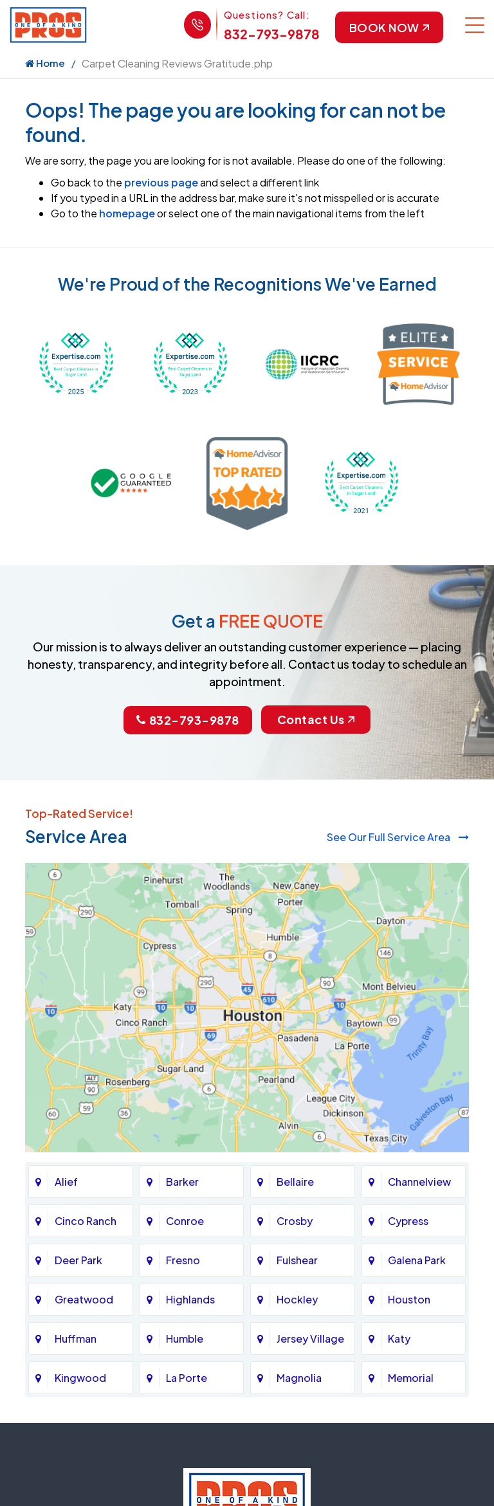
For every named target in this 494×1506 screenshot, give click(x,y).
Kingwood (80, 1377)
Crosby (295, 1221)
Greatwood (84, 1299)
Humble (184, 1338)
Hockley (297, 1299)
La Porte (186, 1377)
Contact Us (315, 719)
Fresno (183, 1260)
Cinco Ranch (85, 1221)
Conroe (185, 1221)
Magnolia (299, 1377)
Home (45, 63)
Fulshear (297, 1260)
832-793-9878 (270, 34)
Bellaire (295, 1181)
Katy (399, 1338)
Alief (66, 1181)
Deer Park (78, 1260)
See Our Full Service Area (398, 837)
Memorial (411, 1377)
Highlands (190, 1299)
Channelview (419, 1181)
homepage (127, 214)
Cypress (408, 1221)
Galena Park (417, 1260)
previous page (161, 183)
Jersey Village (310, 1338)
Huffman (75, 1338)
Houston (409, 1299)
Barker (182, 1181)
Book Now (388, 27)
